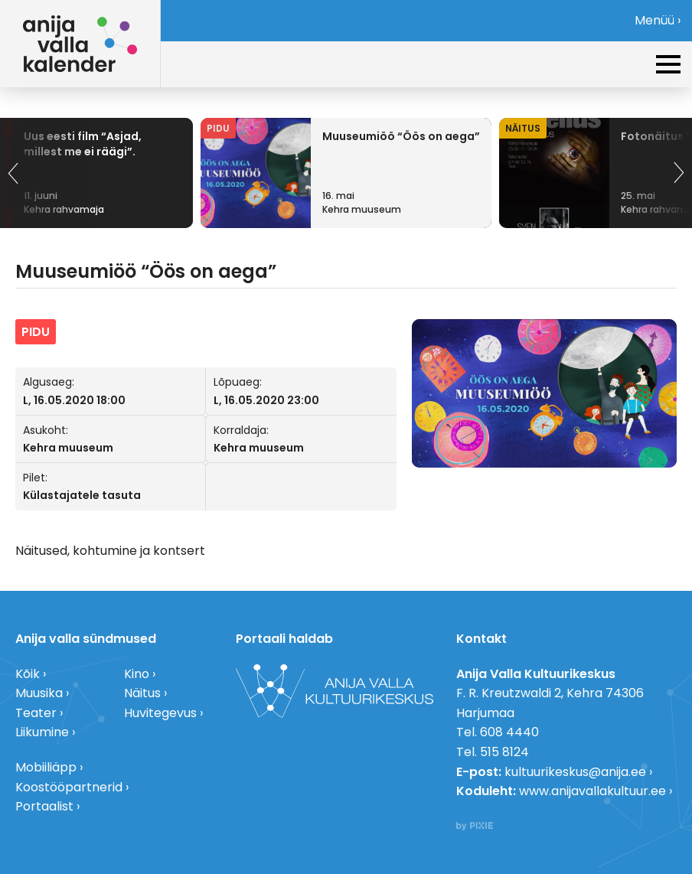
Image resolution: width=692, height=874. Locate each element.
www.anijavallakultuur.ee (592, 791)
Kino (136, 674)
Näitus (142, 693)
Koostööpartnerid (68, 787)
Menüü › (658, 20)
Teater (36, 713)
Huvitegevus (160, 713)
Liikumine (42, 732)
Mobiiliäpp (46, 767)
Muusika (39, 693)
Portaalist (44, 806)
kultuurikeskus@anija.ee (575, 772)
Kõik (27, 674)
